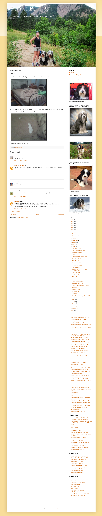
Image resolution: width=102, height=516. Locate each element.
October (74, 238)
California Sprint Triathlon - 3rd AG (79, 346)
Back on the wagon (76, 248)
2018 (72, 219)
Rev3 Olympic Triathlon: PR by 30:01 (80, 432)
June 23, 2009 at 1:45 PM (20, 196)
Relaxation (74, 293)
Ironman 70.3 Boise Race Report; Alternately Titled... (80, 270)
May (73, 299)
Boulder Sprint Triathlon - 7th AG (78, 322)
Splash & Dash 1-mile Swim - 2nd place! (80, 397)
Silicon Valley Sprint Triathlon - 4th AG (80, 343)
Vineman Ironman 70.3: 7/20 (77, 490)
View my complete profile (75, 75)
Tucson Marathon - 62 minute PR (79, 355)
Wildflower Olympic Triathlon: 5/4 (79, 482)
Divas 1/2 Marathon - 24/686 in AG (79, 366)
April (73, 301)
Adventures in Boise (77, 263)
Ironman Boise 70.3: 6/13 (77, 461)
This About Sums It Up (77, 283)
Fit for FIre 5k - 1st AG (76, 354)
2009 (72, 232)
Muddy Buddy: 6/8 (75, 486)
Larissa (16, 191)
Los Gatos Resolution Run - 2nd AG (79, 337)
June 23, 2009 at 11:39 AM (20, 186)
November (75, 236)
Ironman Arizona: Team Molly (78, 467)
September (75, 240)
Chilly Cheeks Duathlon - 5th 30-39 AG (80, 317)
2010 (72, 230)
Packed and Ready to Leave (79, 258)
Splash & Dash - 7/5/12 (76, 373)
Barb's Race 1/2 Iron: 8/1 (77, 463)
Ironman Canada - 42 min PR (78, 377)
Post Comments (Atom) (22, 217)
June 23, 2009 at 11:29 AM (20, 177)
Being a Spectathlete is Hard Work (80, 285)
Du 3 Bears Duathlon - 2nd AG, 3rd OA (80, 339)
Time (73, 279)
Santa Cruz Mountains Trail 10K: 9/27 (80, 493)
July (73, 244)
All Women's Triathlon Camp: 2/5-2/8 (79, 456)
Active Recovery (76, 267)
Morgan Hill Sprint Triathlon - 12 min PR (80, 368)
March (74, 304)
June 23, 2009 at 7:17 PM (20, 208)
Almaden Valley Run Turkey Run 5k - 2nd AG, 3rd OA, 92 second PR (80, 335)
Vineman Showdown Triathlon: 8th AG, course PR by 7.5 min (80, 429)
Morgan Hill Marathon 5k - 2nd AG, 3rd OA (81, 380)
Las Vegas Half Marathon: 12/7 (78, 495)
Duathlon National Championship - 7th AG (81, 327)
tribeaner (16, 155)
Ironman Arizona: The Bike (77, 470)
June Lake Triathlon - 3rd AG (78, 348)
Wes (15, 182)
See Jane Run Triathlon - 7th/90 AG (79, 379)
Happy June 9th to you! (77, 281)
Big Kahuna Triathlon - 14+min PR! (79, 407)
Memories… (75, 287)
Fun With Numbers (76, 289)
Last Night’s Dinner (76, 274)
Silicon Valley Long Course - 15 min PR (80, 371)
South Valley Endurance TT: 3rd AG (79, 419)
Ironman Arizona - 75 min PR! (78, 411)
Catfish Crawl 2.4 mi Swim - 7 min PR (80, 375)
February (74, 306)
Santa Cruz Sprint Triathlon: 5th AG (79, 444)
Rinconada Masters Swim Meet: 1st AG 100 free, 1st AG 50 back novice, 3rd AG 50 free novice (81, 423)
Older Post (61, 214)
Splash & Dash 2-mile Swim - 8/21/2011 (80, 405)
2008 (72, 310)
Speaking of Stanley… (77, 252)
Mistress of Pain (76, 291)
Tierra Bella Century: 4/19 (77, 481)
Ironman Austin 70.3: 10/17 (77, 445)
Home (37, 214)
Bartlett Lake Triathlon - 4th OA (78, 319)
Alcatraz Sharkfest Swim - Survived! (79, 344)
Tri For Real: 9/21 (75, 492)
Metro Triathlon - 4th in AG (77, 364)
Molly (72, 72)
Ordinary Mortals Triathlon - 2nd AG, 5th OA (81, 321)
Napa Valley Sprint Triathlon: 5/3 (78, 459)
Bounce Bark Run (31, 9)
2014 (72, 221)
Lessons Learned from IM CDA (79, 256)
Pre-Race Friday (76, 272)
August (74, 242)
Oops (73, 254)
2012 (72, 225)
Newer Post (13, 214)
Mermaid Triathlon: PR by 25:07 (78, 437)
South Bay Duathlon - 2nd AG (78, 341)
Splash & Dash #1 (75, 392)
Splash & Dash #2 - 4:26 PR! (78, 399)
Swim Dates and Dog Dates (78, 250)
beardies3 (16, 201)
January (74, 308)
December (75, 234)
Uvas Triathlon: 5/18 (75, 484)
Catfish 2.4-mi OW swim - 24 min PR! (80, 401)
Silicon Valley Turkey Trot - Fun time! (79, 447)
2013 (72, 223)
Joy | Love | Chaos (19, 165)
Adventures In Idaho (77, 265)
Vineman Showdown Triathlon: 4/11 (79, 458)
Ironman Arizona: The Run (77, 472)
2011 (72, 228)
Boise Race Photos (76, 261)
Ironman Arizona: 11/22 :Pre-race (79, 465)
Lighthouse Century (75, 409)
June (73, 246)
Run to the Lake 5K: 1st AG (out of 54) (80, 442)
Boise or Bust (75, 277)
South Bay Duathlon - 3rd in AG (78, 362)
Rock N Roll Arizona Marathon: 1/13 (79, 479)
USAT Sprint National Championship (79, 350)
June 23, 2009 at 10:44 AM (20, 160)
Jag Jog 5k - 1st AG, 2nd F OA (78, 352)
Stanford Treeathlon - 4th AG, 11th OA (80, 387)
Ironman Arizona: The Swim (77, 468)
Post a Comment (16, 211)
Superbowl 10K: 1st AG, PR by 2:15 (79, 418)
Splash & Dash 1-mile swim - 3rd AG (79, 369)
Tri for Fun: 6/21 (74, 488)
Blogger (57, 508)
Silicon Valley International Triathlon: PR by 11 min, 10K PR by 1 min (81, 439)
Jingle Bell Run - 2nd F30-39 (77, 449)
